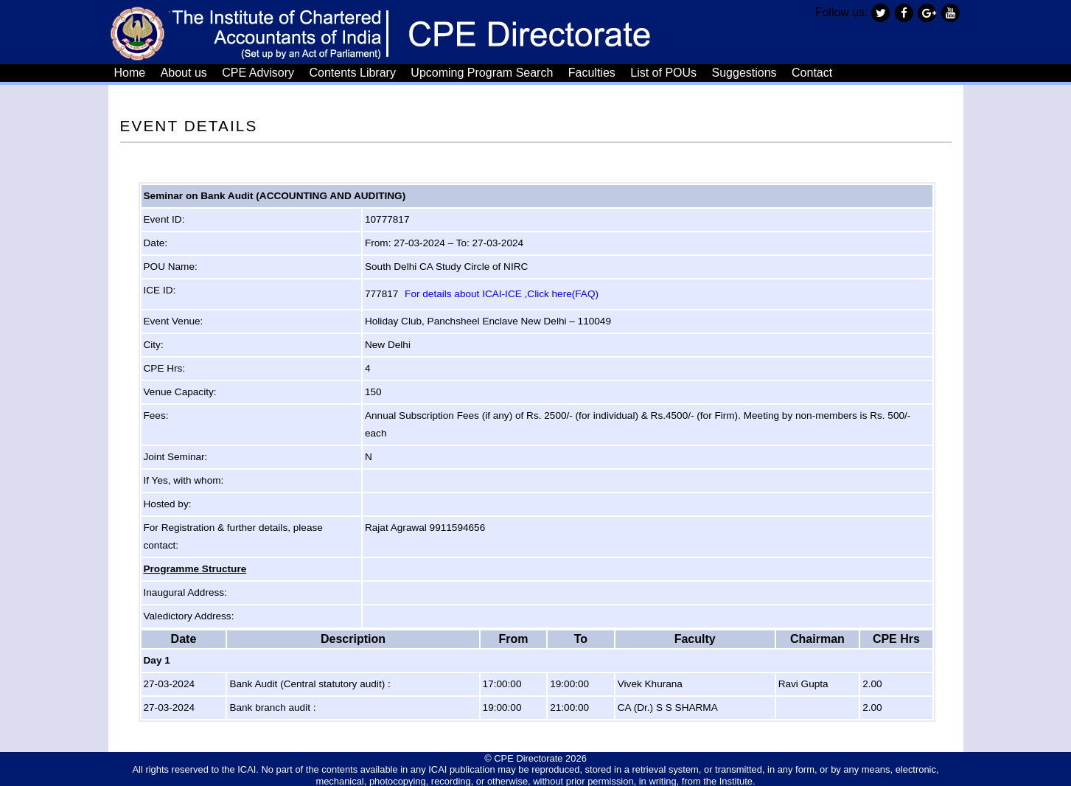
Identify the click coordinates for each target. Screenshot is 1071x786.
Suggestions (744, 72)
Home (130, 72)
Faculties (591, 72)
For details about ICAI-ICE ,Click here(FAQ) (502, 292)
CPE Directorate (528, 756)
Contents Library (353, 72)
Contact (812, 72)
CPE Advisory (258, 72)
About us (184, 72)
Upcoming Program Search (482, 72)
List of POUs (663, 72)
